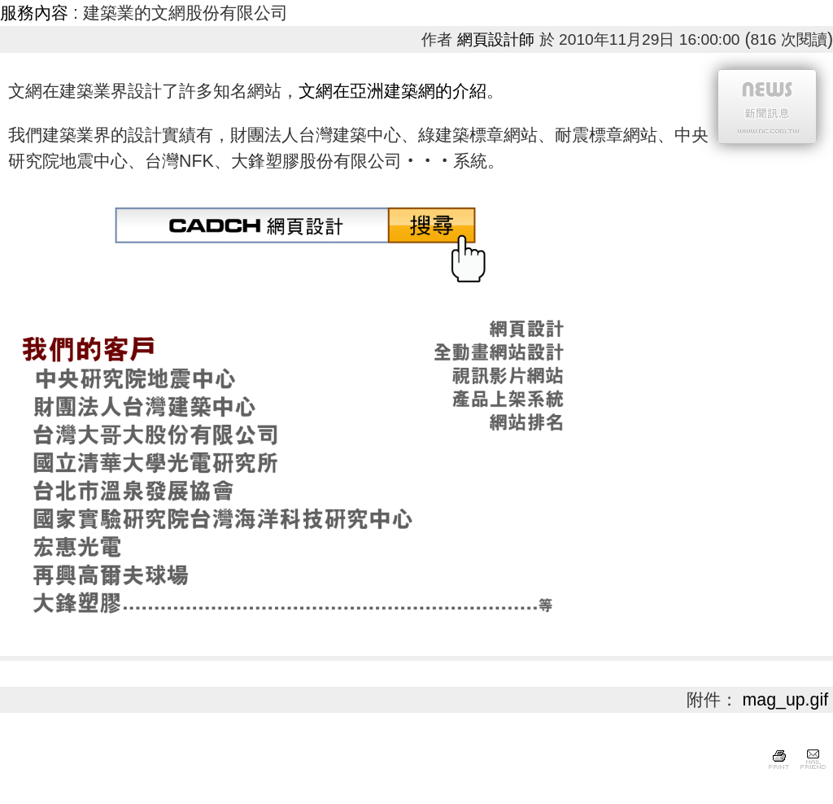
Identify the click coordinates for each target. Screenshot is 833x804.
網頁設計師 (495, 39)
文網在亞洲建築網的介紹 (392, 91)
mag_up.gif (786, 700)
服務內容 (34, 13)
